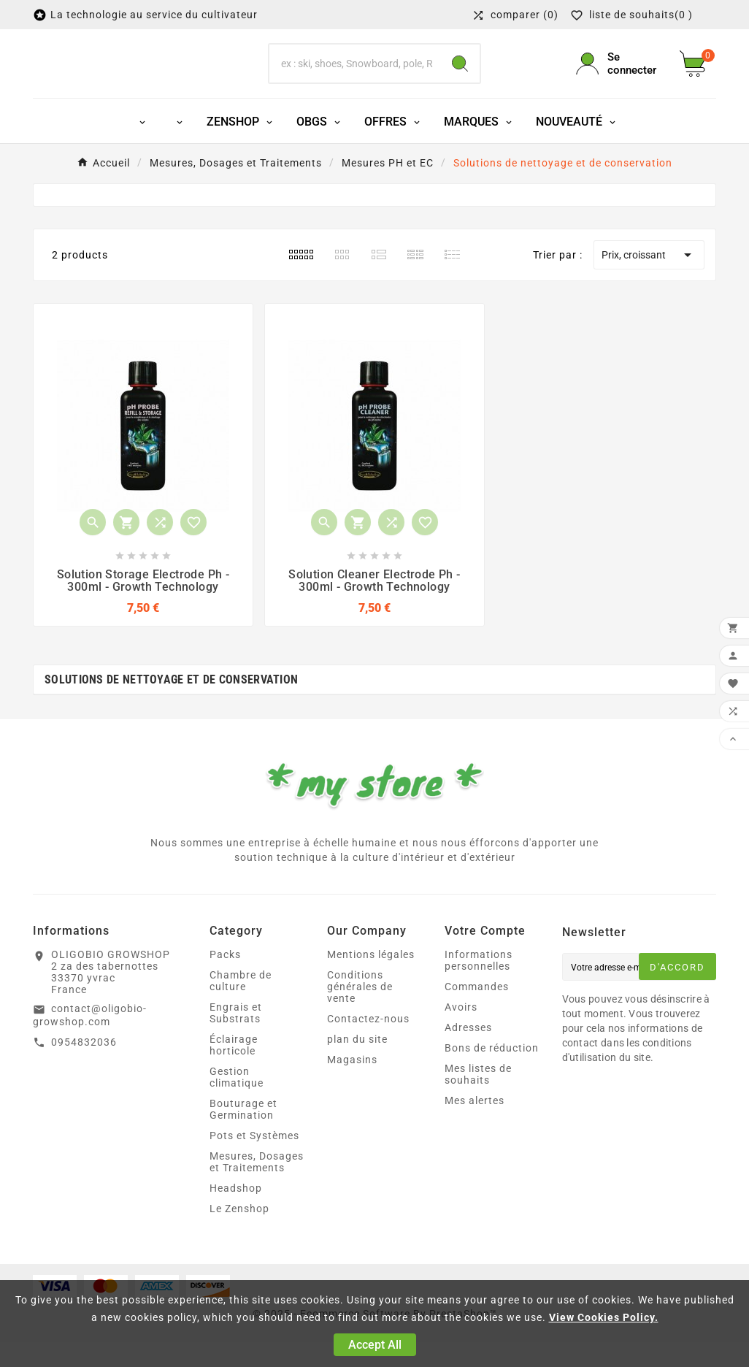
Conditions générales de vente (360, 1011)
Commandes (477, 1011)
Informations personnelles (478, 985)
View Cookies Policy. (603, 1317)
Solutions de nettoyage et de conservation (171, 704)
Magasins (352, 1084)
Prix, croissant (649, 279)
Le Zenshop (239, 1233)
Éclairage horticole (234, 1069)
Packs (225, 979)
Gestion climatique (237, 1102)
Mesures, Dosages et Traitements (257, 1186)
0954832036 (84, 1067)
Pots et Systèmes (254, 1160)
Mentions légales (371, 979)
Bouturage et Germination (243, 1134)
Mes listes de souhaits (478, 1099)
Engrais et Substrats (236, 1037)
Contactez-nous (368, 1043)
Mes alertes (474, 1125)
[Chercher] (354, 76)
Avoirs (461, 1032)
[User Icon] (619, 76)
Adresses (468, 1052)
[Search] (460, 76)
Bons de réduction (492, 1073)
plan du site (357, 1064)
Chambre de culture (241, 1005)
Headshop (236, 1213)
